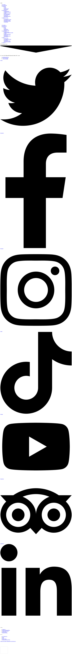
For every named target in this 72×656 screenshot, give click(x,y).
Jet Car (5, 27)
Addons (3, 17)
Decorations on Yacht (7, 20)
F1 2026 (5, 33)
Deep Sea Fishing (4, 632)
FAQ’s (3, 638)
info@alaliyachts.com (5, 57)
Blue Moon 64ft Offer (7, 16)
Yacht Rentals (6, 36)
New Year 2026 (4, 5)
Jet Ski (5, 28)
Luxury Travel (6, 18)
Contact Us (4, 42)
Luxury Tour (6, 15)
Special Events (4, 10)
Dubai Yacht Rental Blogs (6, 630)
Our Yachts (3, 4)
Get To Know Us (4, 636)
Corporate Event (6, 11)
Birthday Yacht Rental (7, 13)
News (3, 637)
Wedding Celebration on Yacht (8, 32)
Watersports (4, 6)
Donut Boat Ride (6, 30)
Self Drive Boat (6, 8)
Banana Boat (6, 9)
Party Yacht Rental (7, 14)
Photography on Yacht (7, 21)
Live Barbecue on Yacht (7, 19)
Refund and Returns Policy (6, 639)
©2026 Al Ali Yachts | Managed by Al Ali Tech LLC (8, 641)
